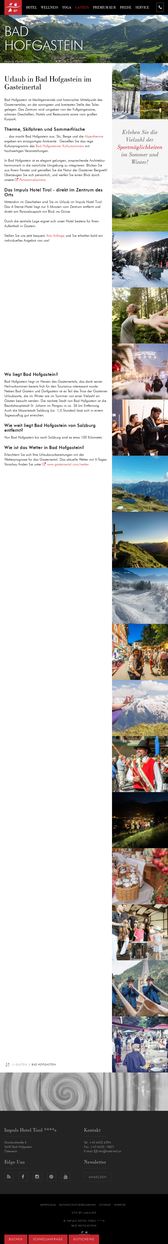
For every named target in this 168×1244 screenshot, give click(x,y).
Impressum (48, 1205)
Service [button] (142, 7)
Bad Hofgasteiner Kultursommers (60, 146)
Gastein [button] (82, 7)
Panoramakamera (30, 180)
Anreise (120, 1205)
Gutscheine (83, 1239)
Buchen (16, 1239)
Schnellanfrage (48, 1239)
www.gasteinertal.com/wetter (65, 464)
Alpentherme (94, 136)
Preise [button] (125, 7)
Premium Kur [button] (104, 7)
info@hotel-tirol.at (107, 1151)
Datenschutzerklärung (77, 1205)
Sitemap (105, 1205)
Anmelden (98, 1177)
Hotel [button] (31, 7)
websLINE (89, 1213)
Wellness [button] (49, 7)
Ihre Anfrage (55, 235)
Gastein (21, 1064)
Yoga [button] (66, 7)
